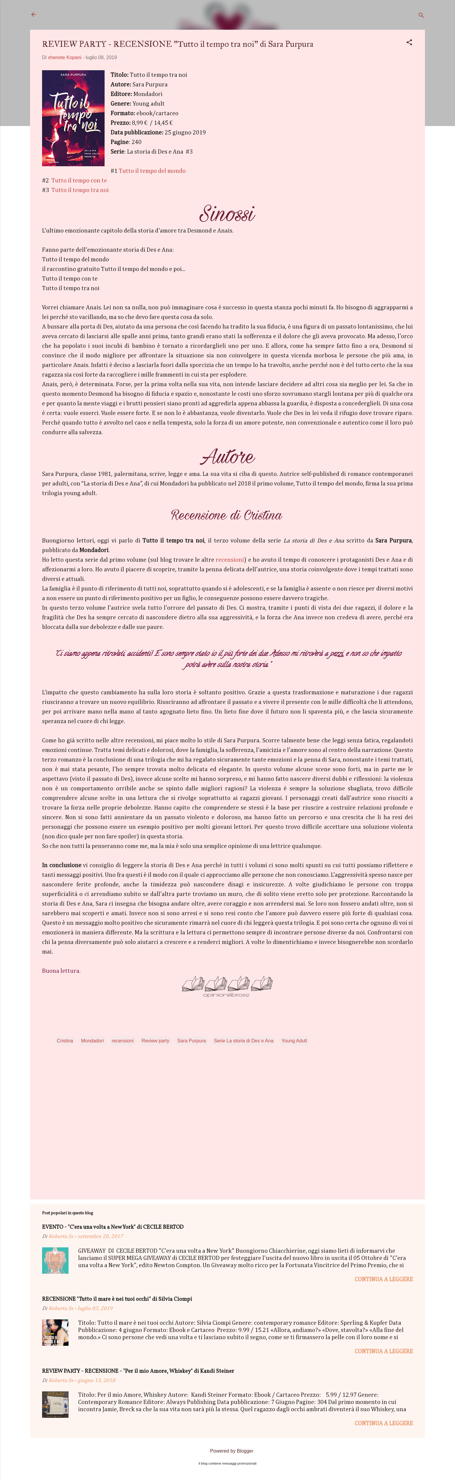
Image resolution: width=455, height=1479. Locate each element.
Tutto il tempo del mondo (152, 171)
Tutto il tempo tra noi (80, 190)
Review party (155, 1040)
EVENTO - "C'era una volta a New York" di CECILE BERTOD (113, 1227)
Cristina (65, 1040)
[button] (409, 43)
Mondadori (92, 1040)
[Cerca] (421, 16)
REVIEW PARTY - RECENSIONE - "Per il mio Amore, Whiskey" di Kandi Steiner (138, 1371)
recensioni (230, 560)
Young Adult (294, 1040)
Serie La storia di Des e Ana (243, 1040)
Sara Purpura (191, 1040)
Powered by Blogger (228, 1450)
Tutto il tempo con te (79, 181)
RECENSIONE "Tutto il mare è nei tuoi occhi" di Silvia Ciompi (117, 1299)
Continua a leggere (384, 1279)
